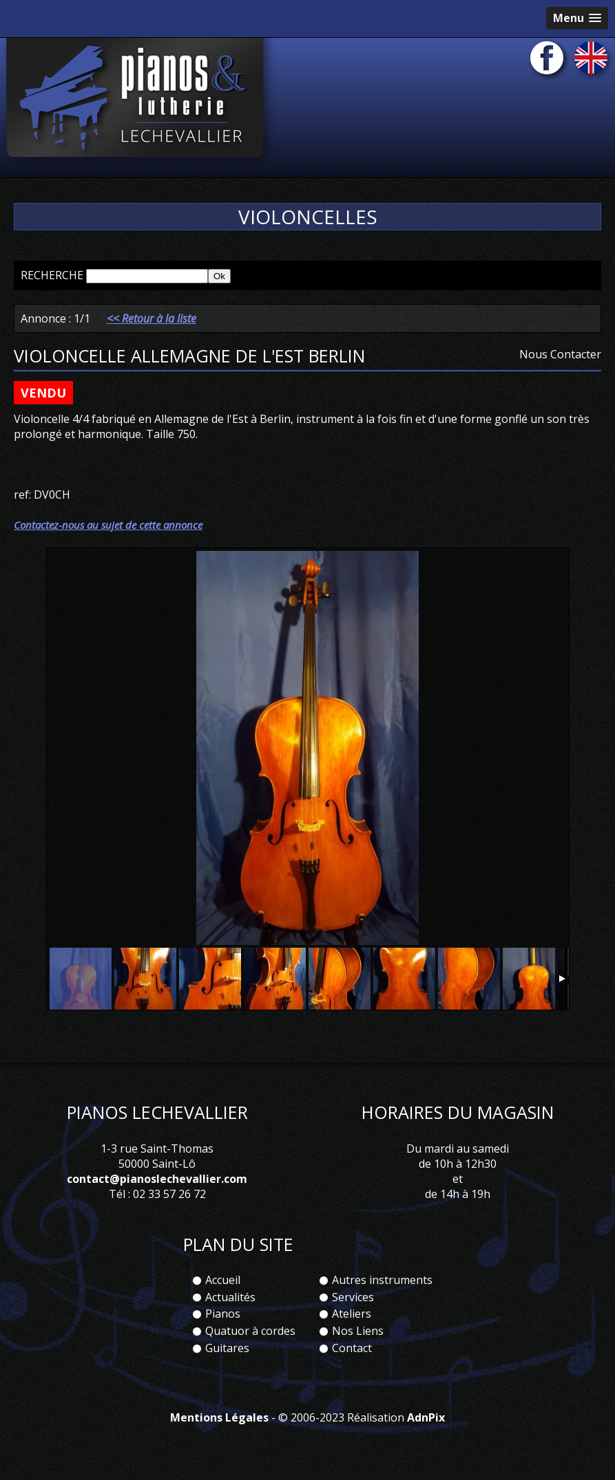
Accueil (222, 1279)
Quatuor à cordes (250, 1330)
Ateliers (351, 1313)
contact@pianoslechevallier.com (157, 1178)
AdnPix (426, 1417)
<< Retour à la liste (151, 318)
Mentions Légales (219, 1417)
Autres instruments (382, 1279)
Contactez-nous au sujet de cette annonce (108, 525)
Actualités (230, 1297)
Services (353, 1297)
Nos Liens (358, 1330)
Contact (352, 1348)
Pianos (222, 1313)
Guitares (227, 1348)
